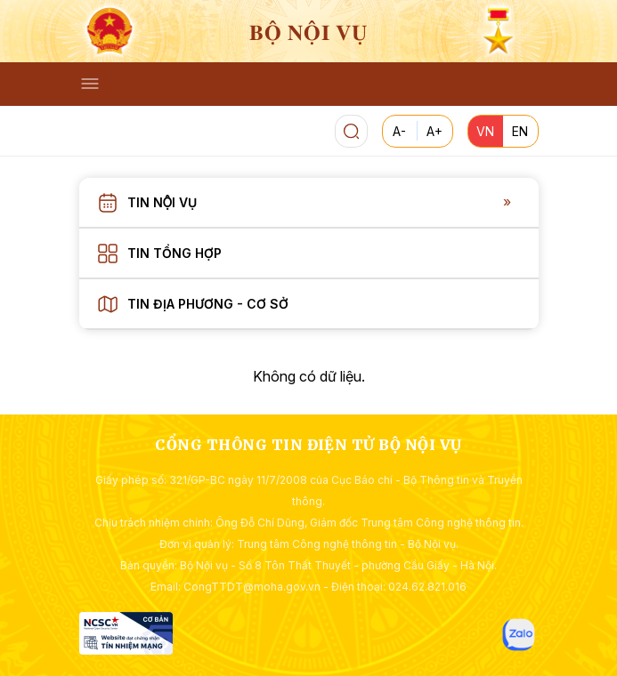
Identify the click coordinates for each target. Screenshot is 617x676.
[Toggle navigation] (90, 83)
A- (399, 131)
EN (520, 131)
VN (485, 131)
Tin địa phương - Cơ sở (207, 303)
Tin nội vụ (162, 202)
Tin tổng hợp (174, 253)
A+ (434, 131)
